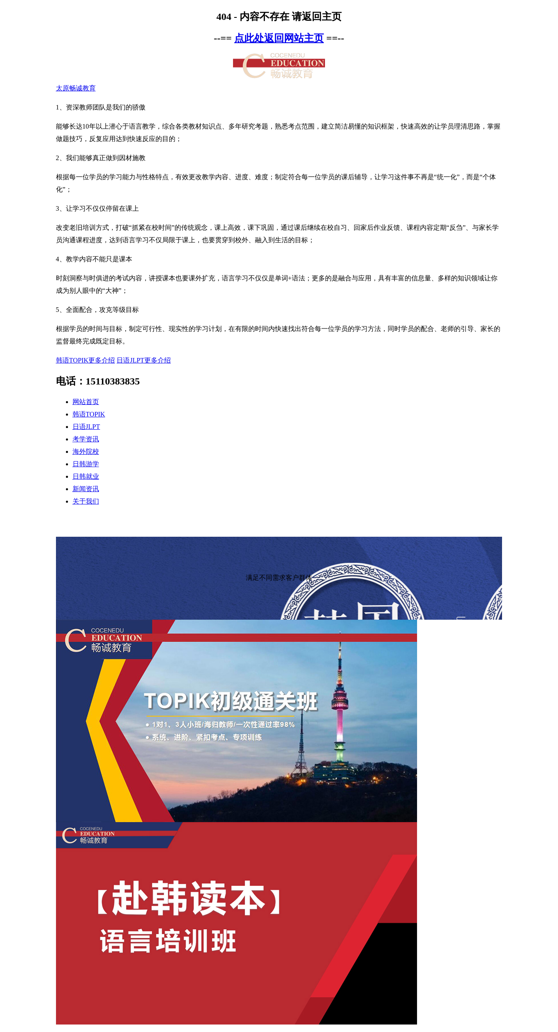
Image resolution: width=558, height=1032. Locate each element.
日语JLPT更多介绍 (143, 360)
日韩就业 (86, 476)
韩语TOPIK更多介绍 (85, 360)
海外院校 (86, 451)
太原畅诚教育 (76, 88)
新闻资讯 (86, 488)
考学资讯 (86, 439)
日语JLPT (86, 426)
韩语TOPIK (89, 414)
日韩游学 (86, 463)
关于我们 (86, 501)
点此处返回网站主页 (279, 38)
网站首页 (86, 401)
